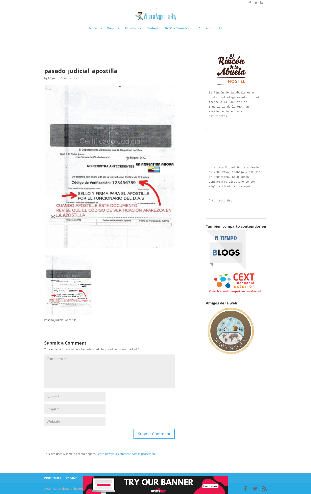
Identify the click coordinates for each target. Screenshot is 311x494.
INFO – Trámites (177, 28)
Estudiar (131, 28)
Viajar (111, 28)
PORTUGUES (52, 478)
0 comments (68, 78)
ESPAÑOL (72, 478)
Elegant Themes (72, 488)
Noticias (95, 28)
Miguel (52, 78)
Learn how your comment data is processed (126, 454)
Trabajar (153, 28)
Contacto (206, 28)
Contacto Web (222, 200)
